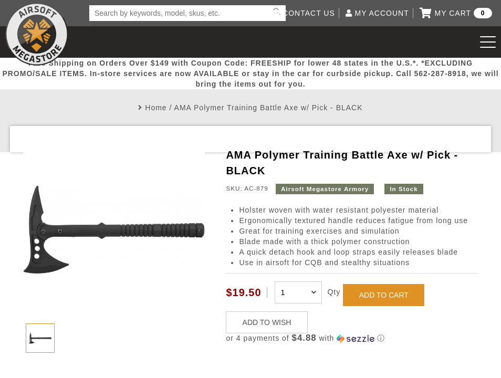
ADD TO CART (384, 295)
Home (155, 107)
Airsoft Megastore (36, 34)
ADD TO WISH (267, 322)
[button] (351, 338)
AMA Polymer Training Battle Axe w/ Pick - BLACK (268, 107)
